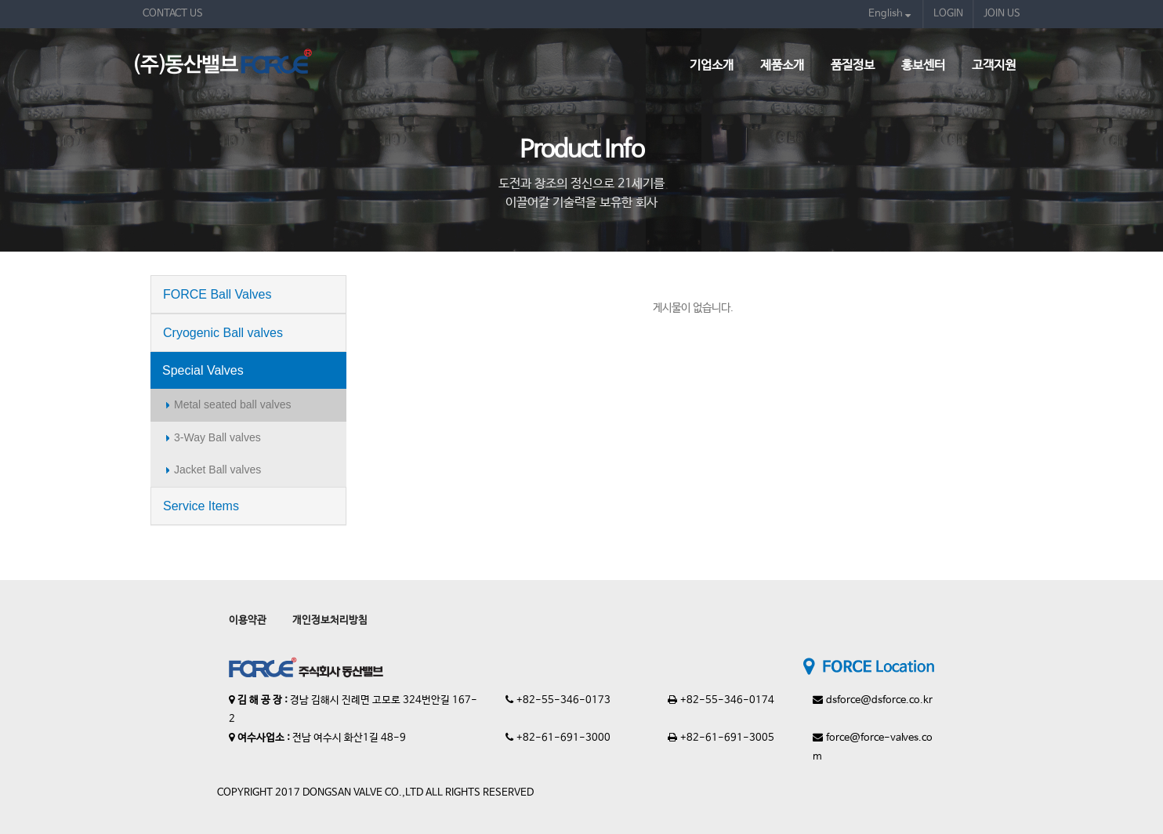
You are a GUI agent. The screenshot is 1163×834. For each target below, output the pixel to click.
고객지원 (994, 65)
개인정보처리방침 (330, 620)
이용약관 (247, 620)
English (889, 14)
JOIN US (1002, 14)
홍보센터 (923, 65)
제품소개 (782, 65)
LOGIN (948, 14)
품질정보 (853, 65)
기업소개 (712, 65)
